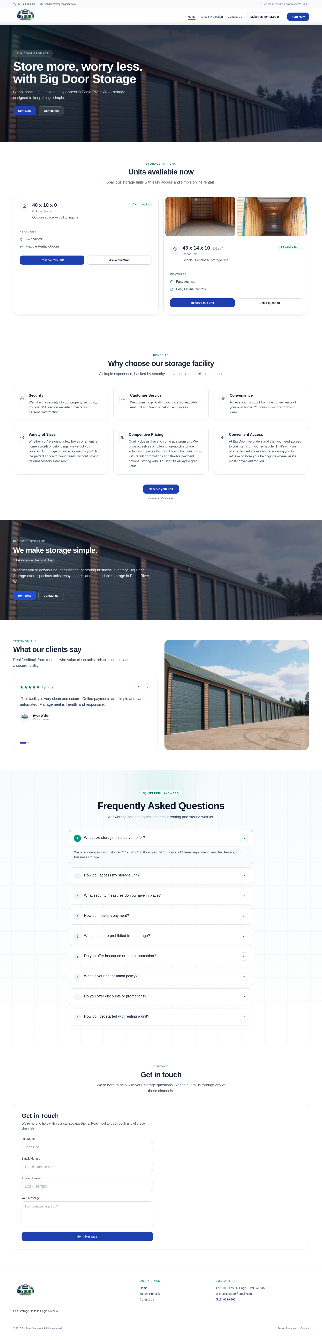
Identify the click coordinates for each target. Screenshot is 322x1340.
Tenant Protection (211, 17)
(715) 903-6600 (226, 1299)
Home (192, 17)
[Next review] (147, 687)
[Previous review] (138, 687)
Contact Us (235, 17)
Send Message (87, 1236)
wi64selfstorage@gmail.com (234, 1293)
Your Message (31, 1198)
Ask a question (119, 260)
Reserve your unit (161, 489)
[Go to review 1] (23, 743)
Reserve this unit (52, 260)
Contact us (51, 111)
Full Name (28, 1138)
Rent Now (298, 16)
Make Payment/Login (264, 16)
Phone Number (31, 1178)
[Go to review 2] (29, 743)
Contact (304, 1328)
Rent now (24, 595)
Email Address (31, 1158)
